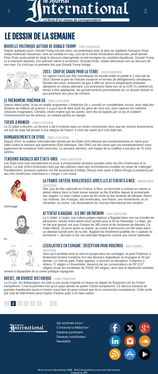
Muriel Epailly (141, 181)
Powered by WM (79, 369)
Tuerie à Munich (16, 122)
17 (53, 300)
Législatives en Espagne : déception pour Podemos (81, 246)
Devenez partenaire (69, 328)
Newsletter (63, 337)
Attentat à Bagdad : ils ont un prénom (73, 213)
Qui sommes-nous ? (70, 319)
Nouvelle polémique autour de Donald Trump (39, 46)
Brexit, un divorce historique (27, 274)
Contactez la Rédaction (72, 324)
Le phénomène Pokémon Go (24, 100)
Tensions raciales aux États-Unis (29, 159)
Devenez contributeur (71, 333)
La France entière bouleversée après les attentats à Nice (87, 181)
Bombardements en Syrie (23, 137)
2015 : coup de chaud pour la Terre (70, 71)
